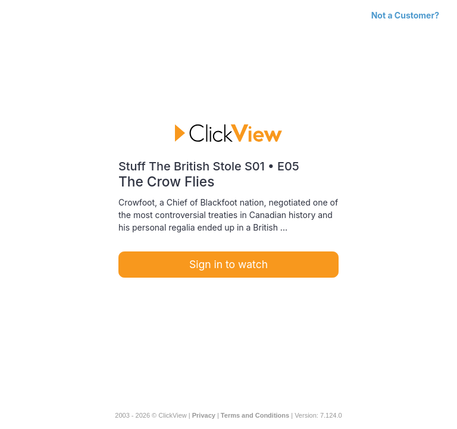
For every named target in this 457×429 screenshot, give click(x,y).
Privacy (203, 415)
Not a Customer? (405, 15)
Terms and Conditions (255, 415)
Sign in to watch (228, 264)
